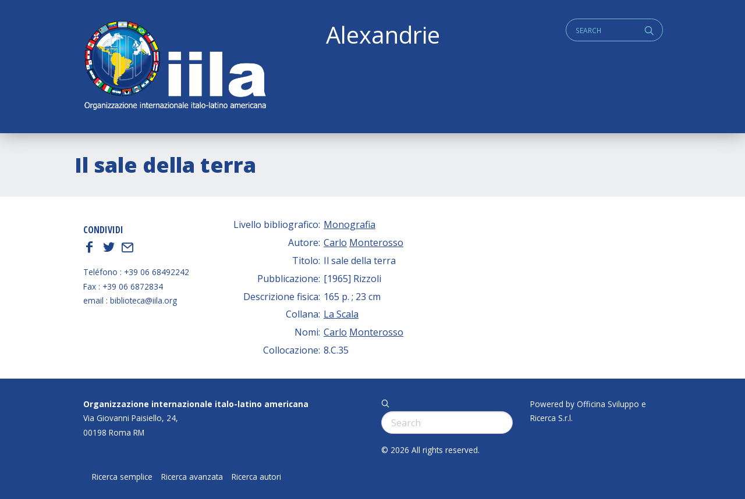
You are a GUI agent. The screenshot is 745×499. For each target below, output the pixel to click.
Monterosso (376, 242)
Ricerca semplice (122, 477)
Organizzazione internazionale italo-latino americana (195, 403)
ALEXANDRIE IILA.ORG (174, 67)
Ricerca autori (256, 477)
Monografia (349, 224)
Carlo (335, 242)
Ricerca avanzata (192, 477)
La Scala (341, 314)
